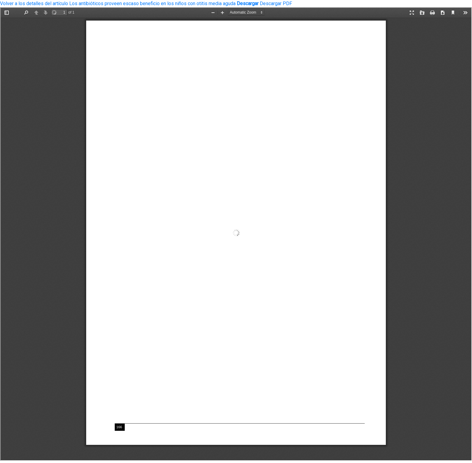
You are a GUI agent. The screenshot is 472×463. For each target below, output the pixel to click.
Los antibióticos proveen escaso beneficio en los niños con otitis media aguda (153, 3)
